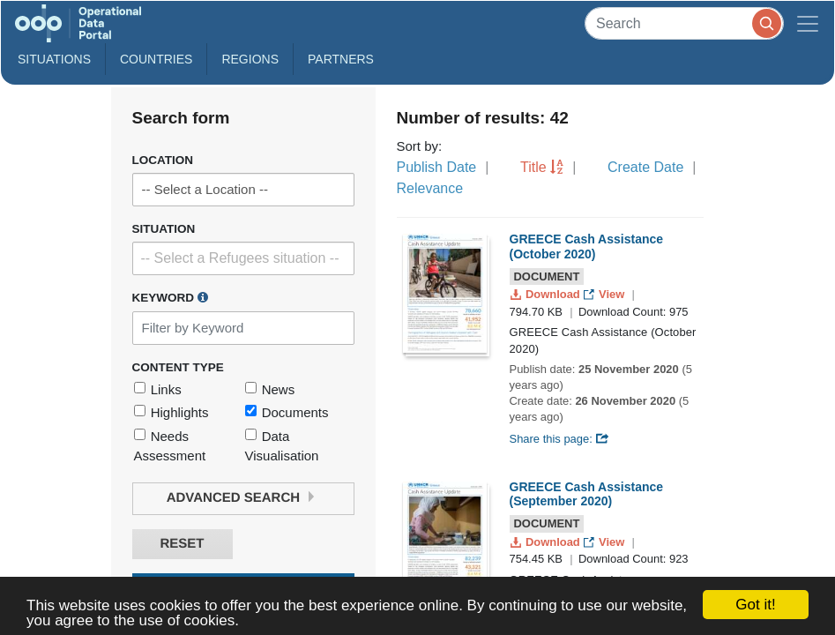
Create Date (645, 167)
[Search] (684, 23)
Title (533, 167)
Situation (164, 228)
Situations (54, 59)
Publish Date (437, 167)
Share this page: (560, 438)
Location (163, 160)
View (605, 294)
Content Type (178, 367)
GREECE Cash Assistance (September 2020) (587, 494)
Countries (156, 59)
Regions (250, 59)
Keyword (170, 297)
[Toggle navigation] (807, 23)
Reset (182, 543)
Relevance (430, 188)
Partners (341, 59)
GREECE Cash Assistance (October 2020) (587, 246)
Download (547, 294)
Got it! (755, 604)
